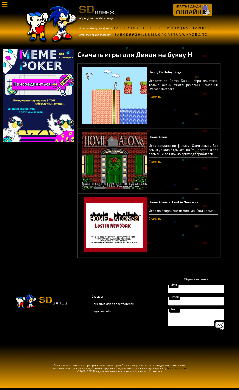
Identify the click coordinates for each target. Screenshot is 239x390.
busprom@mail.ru (177, 370)
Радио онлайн (101, 312)
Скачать (155, 97)
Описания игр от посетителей (113, 305)
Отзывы (97, 297)
